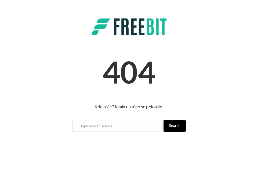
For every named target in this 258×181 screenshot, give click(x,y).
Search (174, 126)
